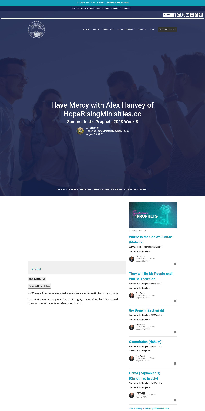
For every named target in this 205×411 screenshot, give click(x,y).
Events (142, 29)
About (96, 29)
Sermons (60, 189)
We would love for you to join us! (103, 3)
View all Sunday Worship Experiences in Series (149, 408)
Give (152, 29)
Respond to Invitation (39, 286)
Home (86, 29)
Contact (167, 15)
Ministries (108, 29)
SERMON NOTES (37, 278)
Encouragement (126, 29)
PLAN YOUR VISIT (167, 29)
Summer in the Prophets (79, 189)
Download (36, 269)
